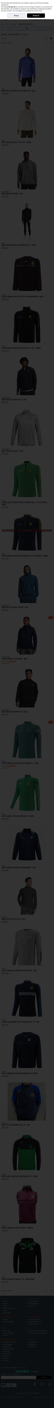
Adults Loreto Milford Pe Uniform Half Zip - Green (19, 1176)
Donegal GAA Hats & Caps (34, 1321)
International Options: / (13, 1367)
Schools (4, 1310)
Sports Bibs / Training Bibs (8, 1342)
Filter (27, 28)
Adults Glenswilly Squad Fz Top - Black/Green (18, 1279)
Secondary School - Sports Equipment (37, 1333)
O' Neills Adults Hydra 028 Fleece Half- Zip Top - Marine (21, 348)
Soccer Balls (5, 1356)
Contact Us (4, 1303)
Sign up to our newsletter (11, 1374)
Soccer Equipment (6, 1344)
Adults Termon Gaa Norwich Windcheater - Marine (20, 1073)
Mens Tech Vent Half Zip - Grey (12, 451)
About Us (4, 1301)
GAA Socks (4, 1360)
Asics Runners (31, 1346)
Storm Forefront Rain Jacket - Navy (14, 659)
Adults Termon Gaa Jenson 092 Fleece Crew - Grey (19, 970)
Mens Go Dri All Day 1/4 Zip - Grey (13, 919)
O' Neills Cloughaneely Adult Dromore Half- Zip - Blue (20, 1022)
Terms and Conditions (7, 1333)
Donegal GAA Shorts (33, 1324)
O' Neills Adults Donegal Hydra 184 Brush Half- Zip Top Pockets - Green (25, 503)
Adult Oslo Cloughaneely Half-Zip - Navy (16, 1125)
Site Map (4, 1335)
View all (9, 43)
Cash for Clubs (5, 1313)
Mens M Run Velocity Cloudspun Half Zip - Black (19, 245)
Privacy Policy (5, 1331)
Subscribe (44, 1377)
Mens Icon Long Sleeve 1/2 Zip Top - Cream (16, 142)
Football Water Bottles (7, 1349)
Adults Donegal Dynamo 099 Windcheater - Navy (19, 867)
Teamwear (4, 1319)
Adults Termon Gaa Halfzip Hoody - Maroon (17, 1228)
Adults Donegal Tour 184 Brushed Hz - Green (18, 816)
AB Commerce (49, 1397)
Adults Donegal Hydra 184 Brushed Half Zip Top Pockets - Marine (25, 556)
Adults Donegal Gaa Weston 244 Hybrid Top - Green (20, 763)
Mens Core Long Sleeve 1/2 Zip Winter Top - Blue (18, 91)
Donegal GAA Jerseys (33, 1319)
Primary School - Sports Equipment (36, 1331)
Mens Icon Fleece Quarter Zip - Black (14, 711)
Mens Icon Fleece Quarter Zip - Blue (14, 399)
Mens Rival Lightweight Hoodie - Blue (15, 607)
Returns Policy (31, 1306)
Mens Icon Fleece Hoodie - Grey (12, 193)
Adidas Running (32, 1342)
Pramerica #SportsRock (8, 1308)
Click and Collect (32, 1301)
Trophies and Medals (7, 1321)
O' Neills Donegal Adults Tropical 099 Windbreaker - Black (22, 296)
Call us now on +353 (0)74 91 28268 (27, 1393)
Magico (37, 1397)
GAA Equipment (5, 1346)
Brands (4, 1306)
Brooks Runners (32, 1344)
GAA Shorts (4, 1358)
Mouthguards (5, 1351)
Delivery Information (33, 1303)
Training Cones (6, 1353)
